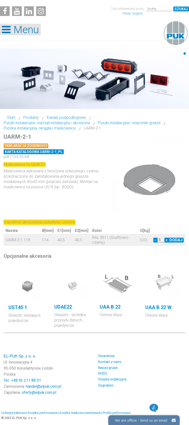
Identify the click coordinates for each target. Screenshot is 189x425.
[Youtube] (17, 11)
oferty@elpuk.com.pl (39, 392)
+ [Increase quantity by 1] (167, 240)
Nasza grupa (108, 368)
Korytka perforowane (42, 413)
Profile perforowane (116, 413)
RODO (102, 373)
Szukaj (181, 9)
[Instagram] (41, 11)
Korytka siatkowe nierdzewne (80, 413)
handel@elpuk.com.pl (43, 386)
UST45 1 (17, 307)
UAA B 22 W (158, 307)
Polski (127, 13)
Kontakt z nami (109, 362)
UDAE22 (63, 307)
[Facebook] (5, 11)
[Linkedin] (29, 11)
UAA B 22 (110, 307)
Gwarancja (106, 356)
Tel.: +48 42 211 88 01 (22, 380)
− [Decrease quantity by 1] (155, 240)
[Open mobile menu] (20, 29)
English (138, 13)
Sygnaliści (105, 385)
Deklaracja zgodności (26, 146)
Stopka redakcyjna (112, 379)
